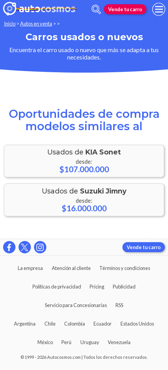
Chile (50, 324)
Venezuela (119, 342)
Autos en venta (36, 23)
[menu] (158, 9)
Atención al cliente (71, 268)
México (45, 342)
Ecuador (102, 324)
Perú (66, 342)
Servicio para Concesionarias (76, 305)
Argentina (25, 324)
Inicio (9, 23)
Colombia (74, 324)
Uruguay (89, 342)
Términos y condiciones (124, 268)
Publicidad (124, 286)
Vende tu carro (125, 9)
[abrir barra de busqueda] (96, 9)
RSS (119, 305)
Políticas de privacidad (56, 286)
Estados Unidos (137, 324)
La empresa (30, 268)
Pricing (97, 286)
